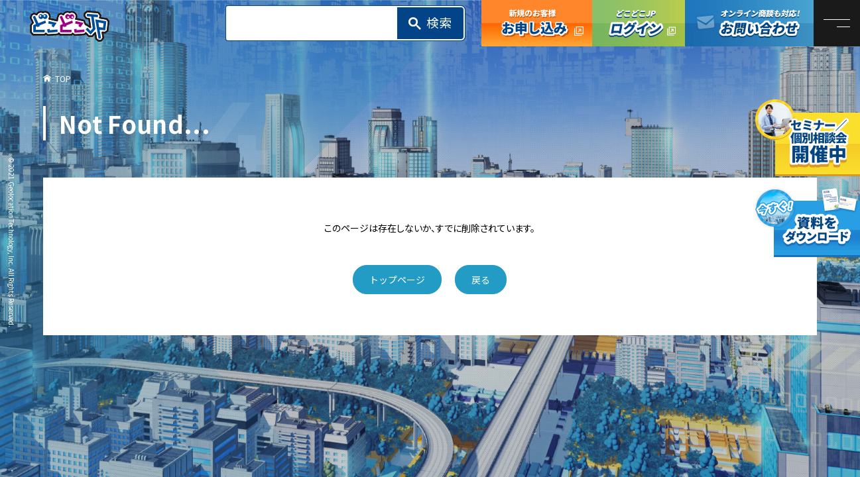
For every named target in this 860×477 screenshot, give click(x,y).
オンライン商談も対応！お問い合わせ (749, 23)
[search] (315, 23)
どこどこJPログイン (638, 23)
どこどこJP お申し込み (536, 23)
